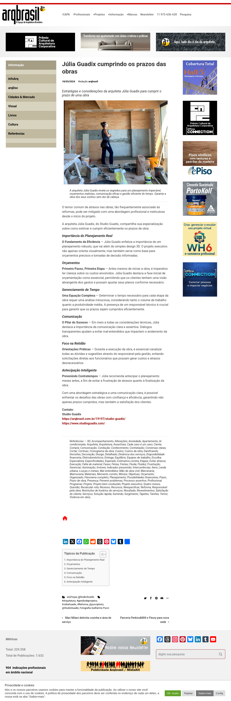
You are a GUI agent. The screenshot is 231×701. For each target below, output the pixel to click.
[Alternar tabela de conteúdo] (101, 554)
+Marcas (132, 14)
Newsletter (147, 14)
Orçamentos (73, 564)
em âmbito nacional (19, 672)
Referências (16, 133)
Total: (10, 649)
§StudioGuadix (86, 596)
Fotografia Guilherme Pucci (94, 608)
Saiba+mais (204, 693)
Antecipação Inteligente (80, 581)
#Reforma (82, 604)
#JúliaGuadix (69, 604)
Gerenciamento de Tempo (81, 568)
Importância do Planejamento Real (85, 559)
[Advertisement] (29, 194)
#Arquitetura (69, 600)
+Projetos (99, 14)
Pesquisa (185, 14)
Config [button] (219, 693)
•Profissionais (81, 14)
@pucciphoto (96, 604)
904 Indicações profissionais (26, 668)
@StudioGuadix (70, 608)
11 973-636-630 (167, 14)
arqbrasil (93, 81)
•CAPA (66, 14)
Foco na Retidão (75, 577)
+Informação (116, 14)
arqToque (72, 596)
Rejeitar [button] (188, 693)
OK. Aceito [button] (173, 693)
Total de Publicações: (21, 655)
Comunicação (74, 572)
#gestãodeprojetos (87, 600)
